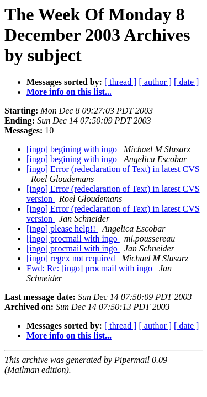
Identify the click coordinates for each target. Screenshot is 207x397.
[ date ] (186, 82)
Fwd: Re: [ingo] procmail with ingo (90, 268)
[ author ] (155, 82)
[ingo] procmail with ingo (73, 238)
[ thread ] (120, 82)
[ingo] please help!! (62, 228)
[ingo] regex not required (71, 258)
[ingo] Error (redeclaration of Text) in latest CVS (113, 169)
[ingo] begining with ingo (72, 149)
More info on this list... (69, 91)
